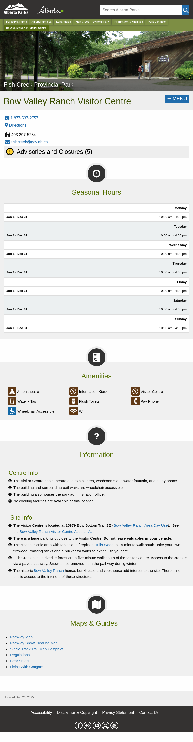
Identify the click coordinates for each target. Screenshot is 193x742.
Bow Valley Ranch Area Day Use (141, 525)
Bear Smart (19, 661)
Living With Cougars (26, 667)
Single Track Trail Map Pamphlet (36, 649)
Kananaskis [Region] (63, 21)
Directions (16, 125)
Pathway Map (21, 637)
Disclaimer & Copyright (77, 712)
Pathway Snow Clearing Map (34, 643)
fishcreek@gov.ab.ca (26, 142)
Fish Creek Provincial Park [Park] (92, 21)
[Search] (141, 10)
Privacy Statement (118, 712)
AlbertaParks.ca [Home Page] (42, 21)
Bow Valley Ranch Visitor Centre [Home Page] (26, 28)
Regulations (20, 655)
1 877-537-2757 (21, 118)
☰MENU (177, 98)
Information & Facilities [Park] (128, 21)
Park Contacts (157, 21)
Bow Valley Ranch (49, 570)
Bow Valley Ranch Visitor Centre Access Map (56, 531)
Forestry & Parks (16, 21)
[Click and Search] (185, 10)
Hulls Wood (103, 545)
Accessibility (41, 712)
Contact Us (148, 712)
